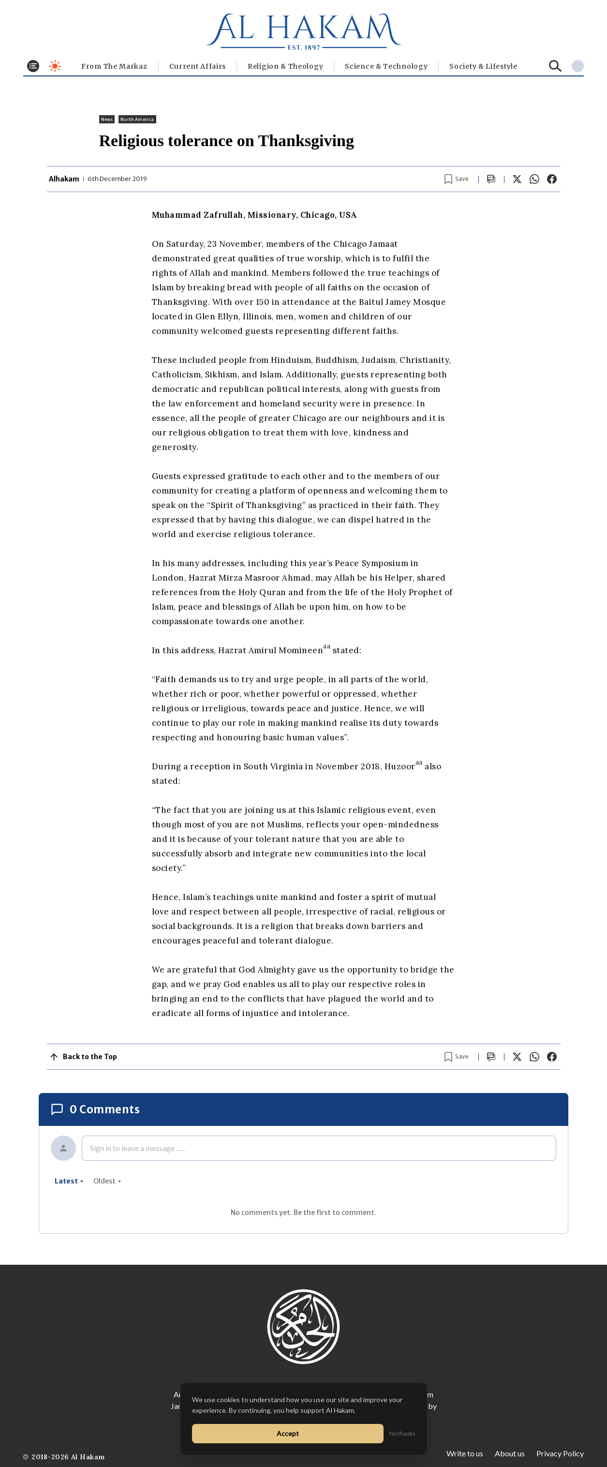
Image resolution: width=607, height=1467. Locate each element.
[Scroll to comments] (491, 179)
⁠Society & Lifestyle (483, 66)
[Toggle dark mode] (55, 66)
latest (69, 1181)
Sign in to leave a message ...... (137, 1148)
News (107, 119)
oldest (107, 1181)
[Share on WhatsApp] (534, 179)
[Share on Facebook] (552, 179)
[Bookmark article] (457, 179)
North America (137, 119)
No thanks (402, 1433)
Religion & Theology (285, 66)
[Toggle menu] (33, 66)
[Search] (555, 66)
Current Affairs (197, 66)
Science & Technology (386, 66)
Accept (288, 1433)
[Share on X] (517, 179)
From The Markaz (114, 66)
